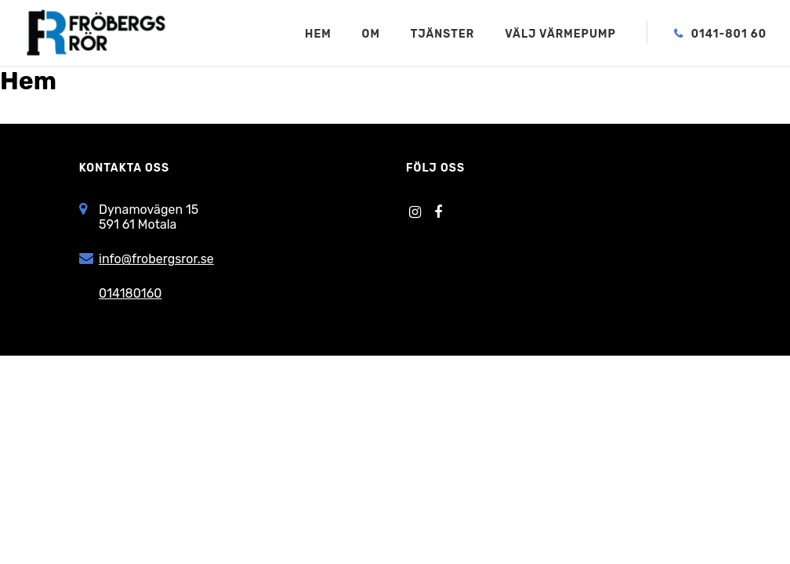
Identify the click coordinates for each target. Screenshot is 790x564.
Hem (318, 35)
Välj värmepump (560, 35)
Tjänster (442, 35)
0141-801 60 (728, 34)
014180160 (130, 293)
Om (371, 35)
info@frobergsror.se (156, 258)
